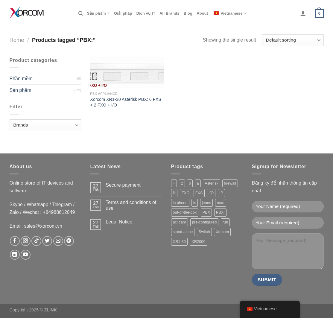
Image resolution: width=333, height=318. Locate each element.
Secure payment (123, 185)
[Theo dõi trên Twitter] (47, 241)
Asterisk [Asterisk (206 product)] (211, 183)
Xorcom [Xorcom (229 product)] (222, 231)
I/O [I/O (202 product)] (211, 193)
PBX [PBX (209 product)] (206, 212)
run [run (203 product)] (225, 222)
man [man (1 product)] (220, 202)
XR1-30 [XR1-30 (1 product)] (179, 241)
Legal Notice (119, 221)
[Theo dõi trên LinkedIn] (15, 255)
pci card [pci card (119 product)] (179, 222)
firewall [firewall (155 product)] (230, 183)
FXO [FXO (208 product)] (185, 193)
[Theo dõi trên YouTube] (26, 255)
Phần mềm (21, 78)
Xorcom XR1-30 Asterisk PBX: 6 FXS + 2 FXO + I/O (125, 102)
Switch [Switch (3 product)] (204, 231)
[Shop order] (292, 40)
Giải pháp (123, 13)
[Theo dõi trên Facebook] (15, 241)
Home (17, 40)
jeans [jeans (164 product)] (206, 202)
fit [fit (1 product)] (174, 193)
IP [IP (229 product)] (221, 193)
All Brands (169, 13)
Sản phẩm (98, 13)
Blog (188, 13)
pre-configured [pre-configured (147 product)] (204, 222)
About (202, 13)
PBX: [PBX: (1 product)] (220, 212)
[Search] (80, 13)
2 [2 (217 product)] (182, 183)
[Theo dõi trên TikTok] (36, 241)
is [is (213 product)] (194, 202)
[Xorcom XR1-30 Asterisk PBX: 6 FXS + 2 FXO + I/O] (127, 73)
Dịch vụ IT (145, 13)
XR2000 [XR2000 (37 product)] (198, 241)
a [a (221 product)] (198, 183)
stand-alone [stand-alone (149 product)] (183, 231)
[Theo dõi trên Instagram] (26, 241)
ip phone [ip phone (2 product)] (180, 202)
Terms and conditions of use (131, 205)
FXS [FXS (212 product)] (199, 193)
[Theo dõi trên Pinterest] (69, 241)
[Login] (303, 13)
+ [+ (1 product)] (174, 183)
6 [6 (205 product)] (190, 183)
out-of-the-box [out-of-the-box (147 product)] (185, 212)
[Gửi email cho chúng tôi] (58, 241)
